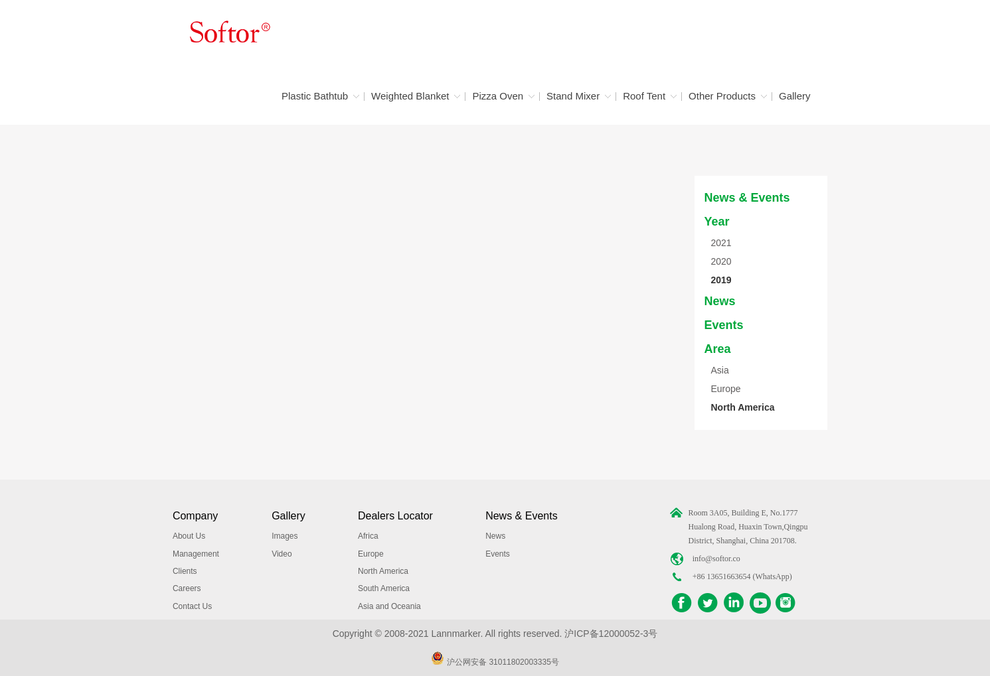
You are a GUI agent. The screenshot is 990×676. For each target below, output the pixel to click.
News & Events (747, 197)
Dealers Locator (395, 515)
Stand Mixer (573, 95)
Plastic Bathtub (315, 95)
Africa (368, 536)
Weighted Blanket (410, 95)
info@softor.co (716, 558)
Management (196, 554)
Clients (185, 571)
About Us (189, 536)
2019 (721, 280)
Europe (726, 388)
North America (743, 407)
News (720, 301)
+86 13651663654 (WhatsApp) (742, 576)
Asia (720, 370)
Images (284, 536)
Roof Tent (644, 95)
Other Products (722, 95)
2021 (721, 242)
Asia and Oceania (389, 606)
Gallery (795, 95)
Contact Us (192, 606)
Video (281, 554)
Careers (187, 588)
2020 (721, 261)
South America (384, 588)
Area (717, 349)
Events (724, 325)
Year (717, 221)
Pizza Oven (497, 95)
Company (195, 515)
